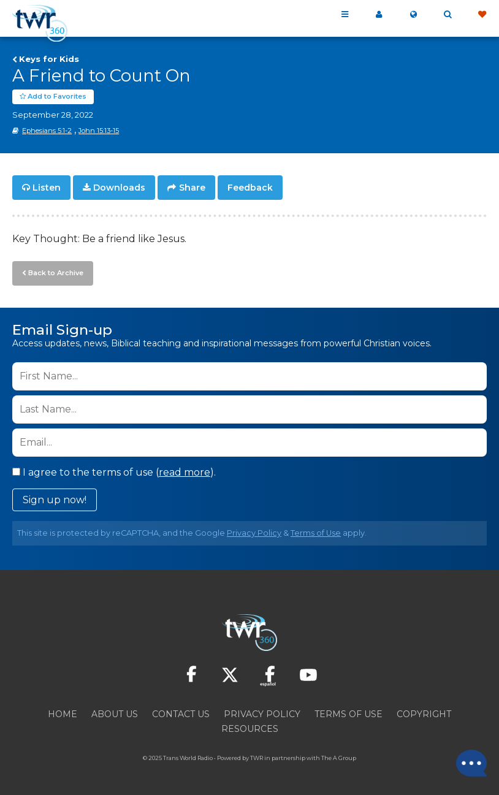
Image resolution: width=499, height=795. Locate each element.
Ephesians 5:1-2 (47, 130)
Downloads (119, 187)
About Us (114, 714)
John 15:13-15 (98, 130)
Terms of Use (316, 533)
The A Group (338, 758)
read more (184, 472)
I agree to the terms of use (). (114, 472)
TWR (256, 758)
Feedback (250, 187)
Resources (249, 728)
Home (62, 714)
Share (192, 187)
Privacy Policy (254, 533)
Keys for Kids (49, 59)
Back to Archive (55, 272)
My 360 (379, 14)
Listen (46, 187)
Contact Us (181, 714)
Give (482, 14)
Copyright (424, 714)
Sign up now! (54, 500)
